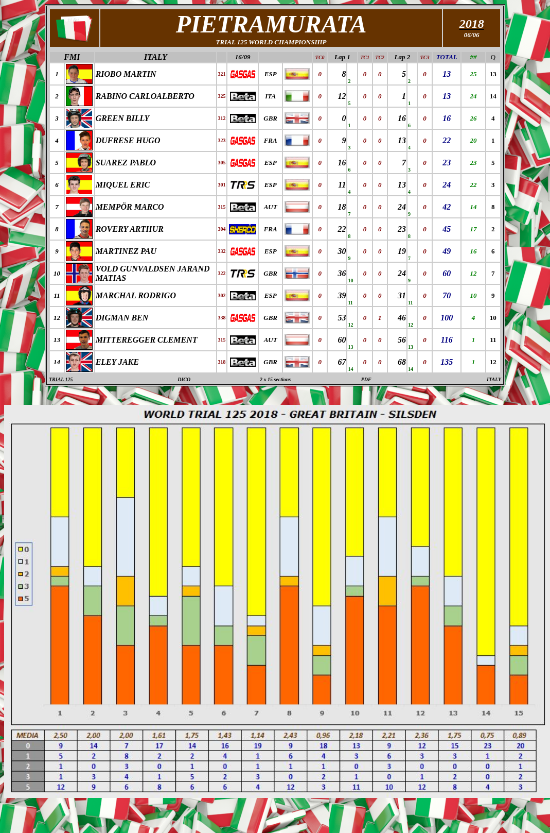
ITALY (155, 57)
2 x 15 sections (275, 379)
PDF (366, 379)
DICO (184, 379)
